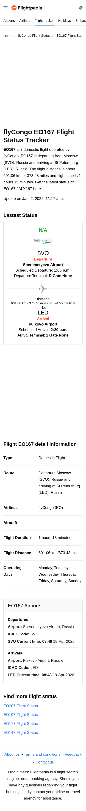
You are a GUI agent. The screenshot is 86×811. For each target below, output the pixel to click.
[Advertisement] (43, 85)
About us (11, 754)
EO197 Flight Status (20, 715)
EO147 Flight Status (20, 732)
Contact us (44, 762)
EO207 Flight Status (20, 706)
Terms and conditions (42, 754)
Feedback (73, 754)
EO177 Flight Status (20, 723)
